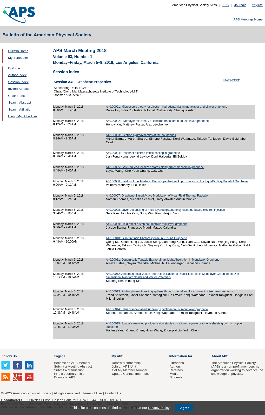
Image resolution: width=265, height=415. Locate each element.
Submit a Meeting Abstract (73, 366)
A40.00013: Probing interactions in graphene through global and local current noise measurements (169, 291)
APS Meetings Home (248, 19)
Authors (175, 366)
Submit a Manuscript (68, 370)
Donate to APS (64, 377)
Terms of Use (92, 393)
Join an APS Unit (124, 366)
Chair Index (16, 96)
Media (174, 373)
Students (176, 377)
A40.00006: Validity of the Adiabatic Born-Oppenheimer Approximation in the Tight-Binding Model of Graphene (177, 181)
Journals (240, 5)
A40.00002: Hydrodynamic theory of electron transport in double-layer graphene (157, 121)
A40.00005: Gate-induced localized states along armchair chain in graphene (155, 167)
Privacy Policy (158, 408)
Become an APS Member (72, 363)
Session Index (18, 82)
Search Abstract (19, 102)
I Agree (184, 408)
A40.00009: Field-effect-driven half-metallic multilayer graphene (146, 224)
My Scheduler (18, 57)
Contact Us (113, 393)
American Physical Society (32, 393)
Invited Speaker (19, 89)
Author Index (17, 75)
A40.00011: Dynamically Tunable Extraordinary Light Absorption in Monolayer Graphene (162, 259)
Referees (176, 370)
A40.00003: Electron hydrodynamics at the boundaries (141, 135)
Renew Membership (126, 363)
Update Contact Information (131, 373)
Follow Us (9, 356)
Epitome (14, 68)
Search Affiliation (20, 109)
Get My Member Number (129, 370)
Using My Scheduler (22, 116)
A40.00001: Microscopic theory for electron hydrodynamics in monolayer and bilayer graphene (166, 106)
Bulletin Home (18, 51)
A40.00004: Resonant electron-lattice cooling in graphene (143, 153)
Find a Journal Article (69, 373)
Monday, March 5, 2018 (68, 106)
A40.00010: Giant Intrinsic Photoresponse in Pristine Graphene (146, 238)
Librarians (177, 363)
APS (225, 5)
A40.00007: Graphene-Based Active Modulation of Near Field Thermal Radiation (157, 195)
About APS (220, 356)
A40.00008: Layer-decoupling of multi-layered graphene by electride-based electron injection (165, 209)
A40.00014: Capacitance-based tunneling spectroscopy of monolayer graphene (157, 309)
